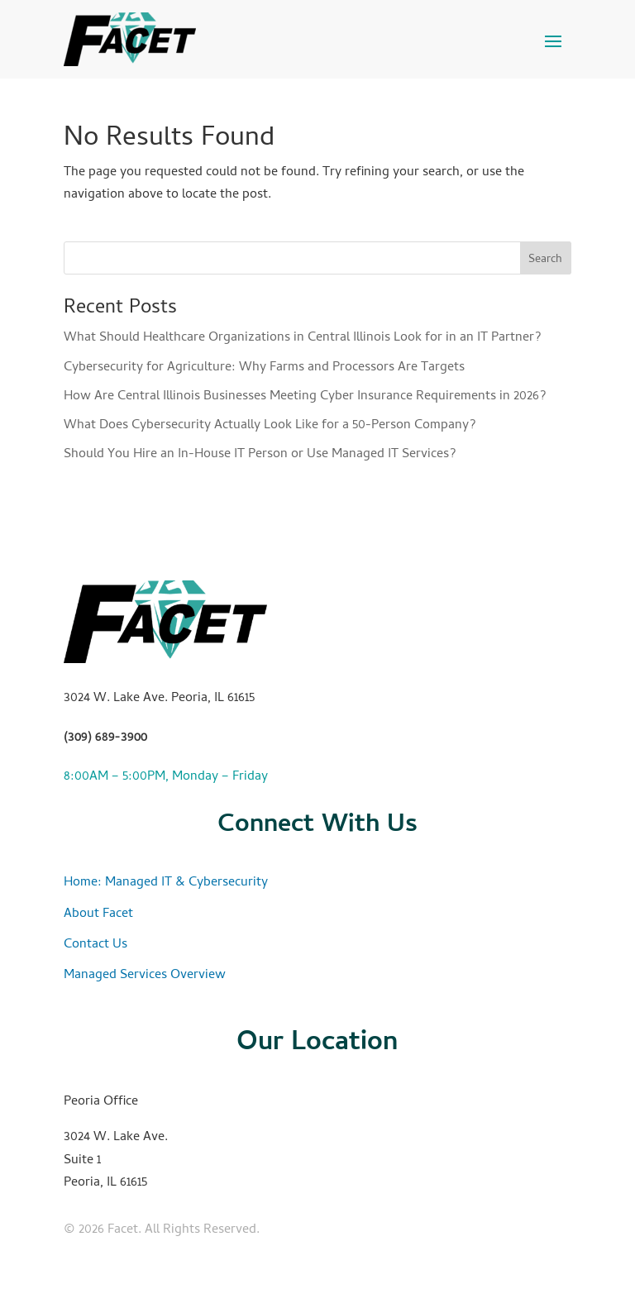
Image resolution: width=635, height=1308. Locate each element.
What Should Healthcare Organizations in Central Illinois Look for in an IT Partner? (303, 338)
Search (545, 260)
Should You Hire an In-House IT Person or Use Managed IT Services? (260, 454)
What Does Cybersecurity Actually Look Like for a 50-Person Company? (270, 426)
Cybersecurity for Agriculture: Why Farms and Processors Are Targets (264, 368)
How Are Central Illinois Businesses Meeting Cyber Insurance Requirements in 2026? (305, 397)
